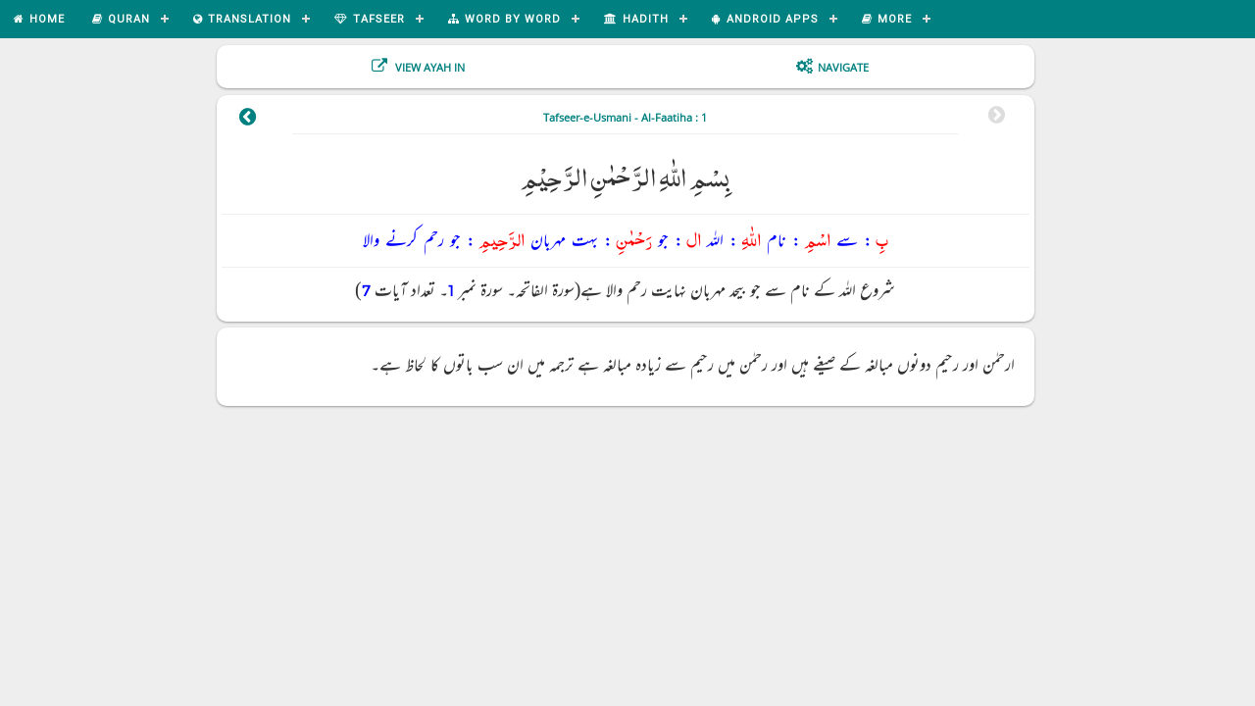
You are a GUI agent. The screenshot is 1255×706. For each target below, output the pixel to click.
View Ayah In (428, 67)
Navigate (843, 67)
